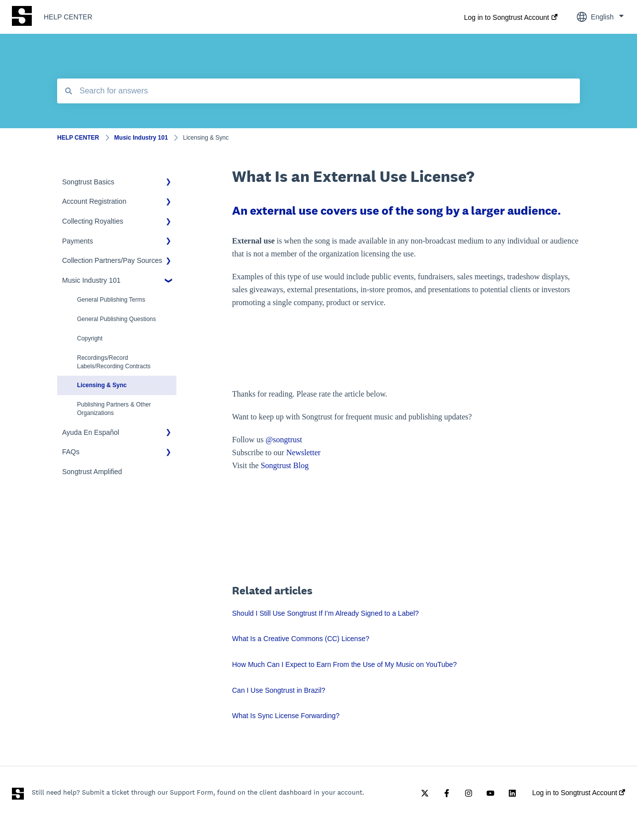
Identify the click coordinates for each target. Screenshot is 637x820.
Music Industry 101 (141, 137)
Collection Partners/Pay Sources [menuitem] (112, 260)
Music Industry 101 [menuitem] (91, 280)
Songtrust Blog (285, 465)
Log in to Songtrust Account (506, 17)
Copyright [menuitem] (89, 338)
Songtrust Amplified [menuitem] (92, 472)
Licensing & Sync (206, 137)
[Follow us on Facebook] (447, 793)
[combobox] (318, 91)
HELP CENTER (68, 17)
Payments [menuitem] (77, 241)
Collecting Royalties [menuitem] (92, 221)
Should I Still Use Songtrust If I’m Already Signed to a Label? (325, 613)
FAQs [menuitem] (71, 452)
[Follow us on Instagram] (469, 793)
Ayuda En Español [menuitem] (90, 432)
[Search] (68, 91)
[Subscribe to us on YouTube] (490, 793)
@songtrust (285, 439)
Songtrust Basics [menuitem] (88, 182)
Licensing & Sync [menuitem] (102, 385)
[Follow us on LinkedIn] (512, 793)
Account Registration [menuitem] (94, 201)
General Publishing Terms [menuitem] (111, 299)
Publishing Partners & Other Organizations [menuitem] (114, 408)
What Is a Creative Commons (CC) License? (300, 639)
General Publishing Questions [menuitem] (116, 319)
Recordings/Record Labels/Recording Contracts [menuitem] (114, 362)
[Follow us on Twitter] (425, 793)
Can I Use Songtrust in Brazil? (278, 690)
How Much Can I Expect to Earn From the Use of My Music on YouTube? (344, 664)
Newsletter (303, 452)
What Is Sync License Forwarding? (285, 716)
